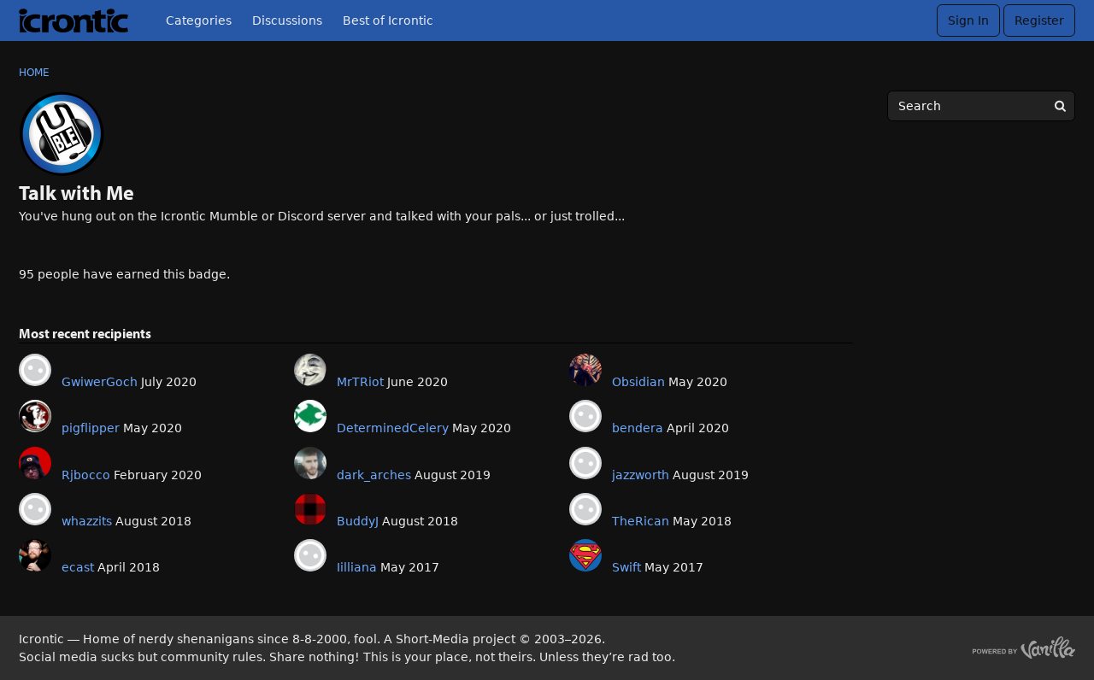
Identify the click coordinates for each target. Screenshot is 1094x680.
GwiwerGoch (100, 382)
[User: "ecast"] (35, 555)
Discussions (287, 20)
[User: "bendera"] (585, 416)
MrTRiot (360, 382)
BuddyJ (358, 521)
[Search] (1059, 106)
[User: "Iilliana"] (310, 555)
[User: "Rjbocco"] (35, 463)
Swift (626, 567)
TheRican (640, 521)
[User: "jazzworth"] (585, 463)
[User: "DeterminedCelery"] (310, 416)
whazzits (87, 521)
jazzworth (640, 475)
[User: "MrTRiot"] (310, 370)
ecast (78, 567)
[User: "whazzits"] (35, 509)
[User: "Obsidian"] (585, 370)
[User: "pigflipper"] (35, 416)
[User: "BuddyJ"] (310, 509)
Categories (199, 20)
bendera (637, 428)
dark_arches (374, 475)
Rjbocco (86, 475)
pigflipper (91, 428)
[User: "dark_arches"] (310, 463)
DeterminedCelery (393, 428)
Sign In (968, 20)
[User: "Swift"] (585, 555)
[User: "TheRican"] (585, 509)
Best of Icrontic (388, 20)
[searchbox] (981, 106)
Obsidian (638, 382)
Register (1039, 20)
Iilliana (357, 567)
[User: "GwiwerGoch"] (35, 370)
